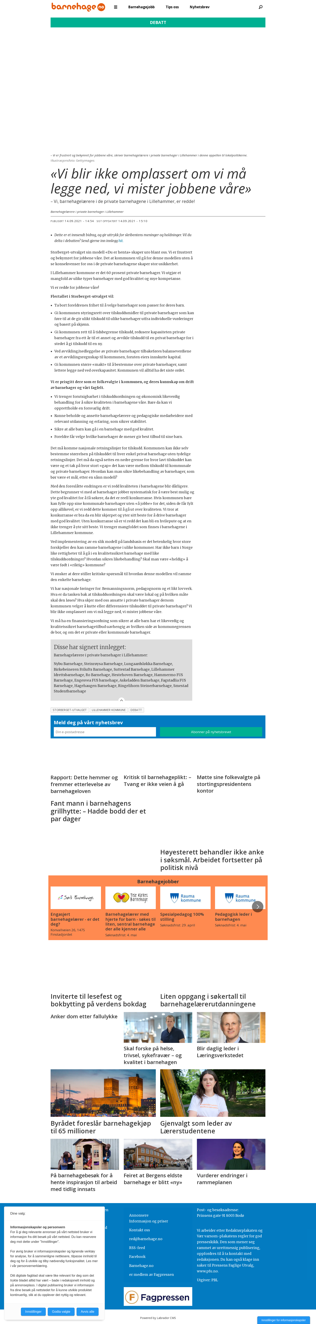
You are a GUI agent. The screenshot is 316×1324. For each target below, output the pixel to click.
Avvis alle (87, 1311)
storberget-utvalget (70, 710)
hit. (121, 241)
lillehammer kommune (109, 710)
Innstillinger (33, 1311)
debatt (136, 710)
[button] (257, 906)
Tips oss (172, 7)
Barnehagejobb (141, 7)
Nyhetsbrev (200, 7)
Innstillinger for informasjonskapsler (284, 1320)
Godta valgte (61, 1311)
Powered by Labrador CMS (158, 1318)
